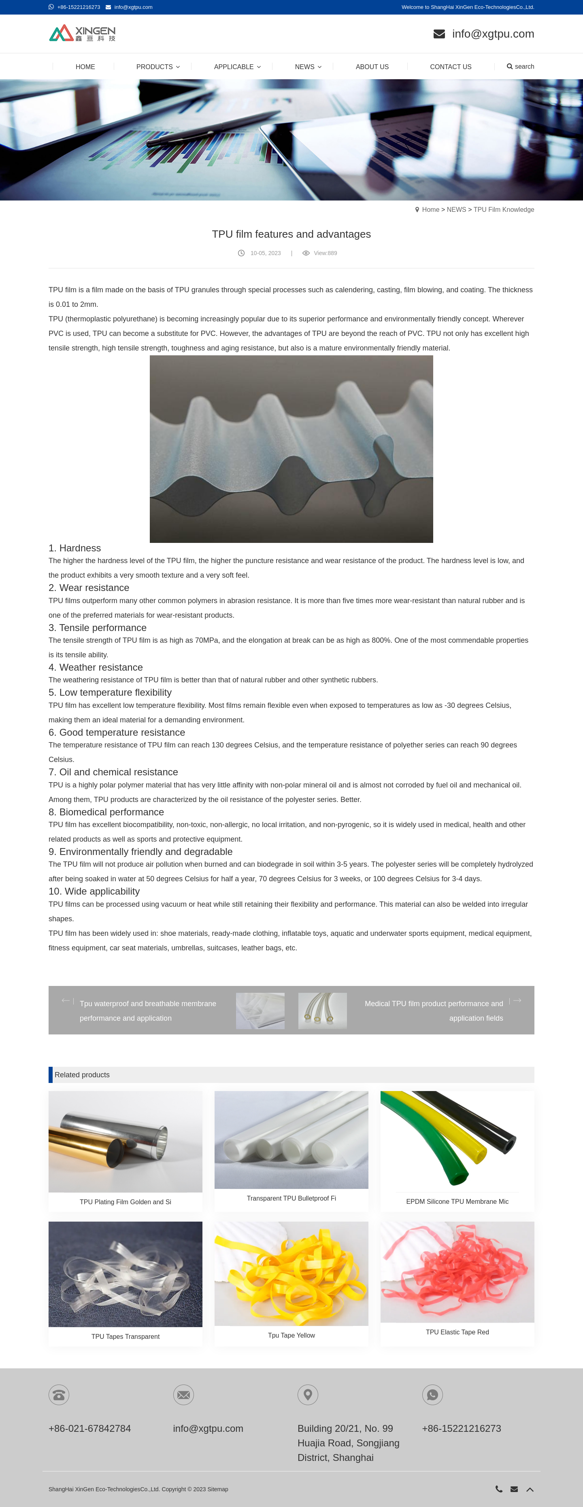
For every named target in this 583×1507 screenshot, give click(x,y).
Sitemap (217, 1489)
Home (431, 209)
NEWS (456, 209)
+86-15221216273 (78, 7)
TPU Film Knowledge (504, 209)
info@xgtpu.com (134, 7)
